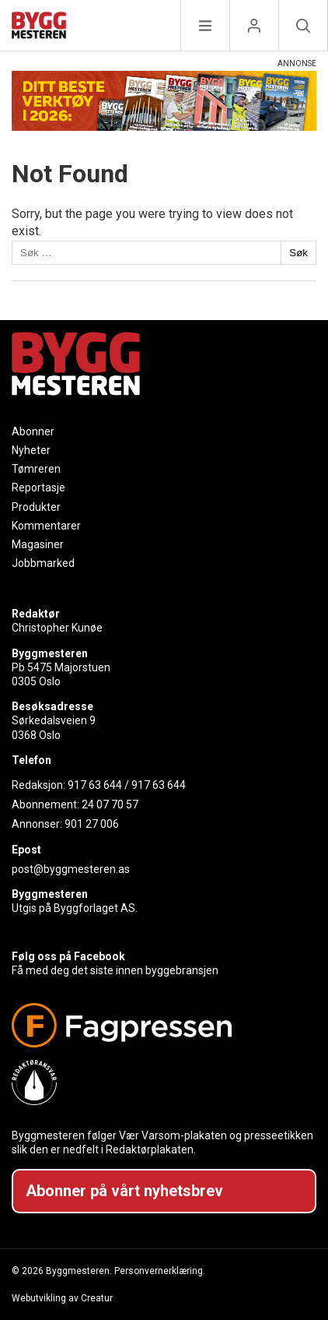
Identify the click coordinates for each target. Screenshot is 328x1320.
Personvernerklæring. (159, 1270)
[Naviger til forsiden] (39, 28)
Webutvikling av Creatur (62, 1298)
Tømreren (36, 469)
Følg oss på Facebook (68, 956)
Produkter (36, 507)
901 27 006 (92, 824)
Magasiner (38, 544)
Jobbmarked (43, 563)
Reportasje (38, 487)
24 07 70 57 (110, 804)
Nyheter (31, 450)
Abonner (33, 431)
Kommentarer (46, 525)
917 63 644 (95, 785)
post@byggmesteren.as (71, 869)
